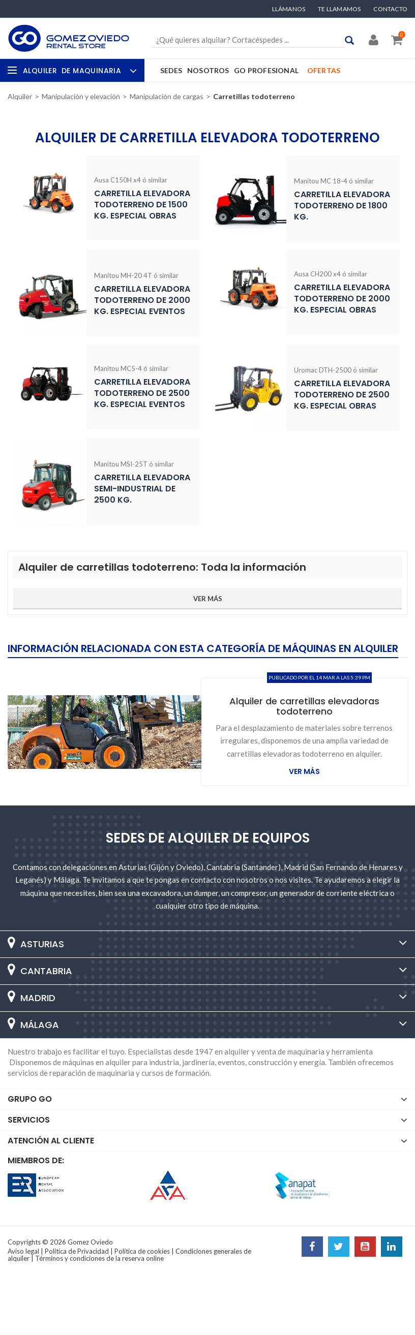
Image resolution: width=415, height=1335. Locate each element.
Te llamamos (339, 9)
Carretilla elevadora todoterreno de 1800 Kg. (342, 206)
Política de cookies (142, 1251)
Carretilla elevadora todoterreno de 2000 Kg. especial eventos (142, 300)
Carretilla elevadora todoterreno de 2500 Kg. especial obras (342, 395)
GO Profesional (266, 70)
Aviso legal (23, 1251)
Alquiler (78, 70)
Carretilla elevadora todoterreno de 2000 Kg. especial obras (342, 299)
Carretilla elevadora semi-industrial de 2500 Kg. (142, 489)
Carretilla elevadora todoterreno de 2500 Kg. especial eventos (142, 393)
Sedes (171, 70)
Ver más (304, 771)
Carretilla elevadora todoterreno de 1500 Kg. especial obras (142, 205)
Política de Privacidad (77, 1251)
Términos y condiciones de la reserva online (99, 1258)
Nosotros (208, 70)
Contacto (390, 9)
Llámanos (289, 9)
